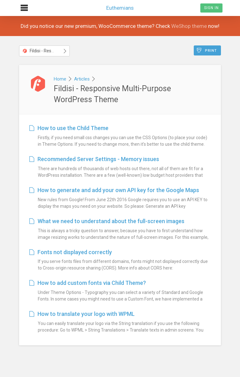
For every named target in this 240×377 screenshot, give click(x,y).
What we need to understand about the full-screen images (106, 221)
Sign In (211, 8)
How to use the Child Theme (68, 128)
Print (207, 50)
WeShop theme (189, 26)
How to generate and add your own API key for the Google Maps (114, 190)
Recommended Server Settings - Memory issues (94, 159)
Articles (82, 79)
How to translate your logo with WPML (82, 314)
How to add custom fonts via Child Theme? (87, 283)
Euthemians (120, 5)
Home (60, 79)
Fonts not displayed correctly (70, 252)
